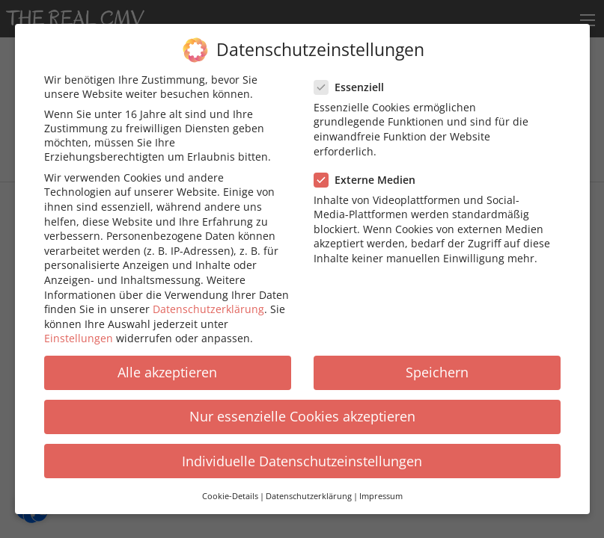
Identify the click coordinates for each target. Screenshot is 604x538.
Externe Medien (369, 168)
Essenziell (354, 75)
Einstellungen (78, 326)
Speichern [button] (437, 360)
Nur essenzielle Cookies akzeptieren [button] (302, 404)
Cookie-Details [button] (230, 484)
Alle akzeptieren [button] (167, 360)
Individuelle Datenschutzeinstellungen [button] (302, 449)
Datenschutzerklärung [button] (309, 484)
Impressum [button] (381, 484)
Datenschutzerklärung (208, 297)
